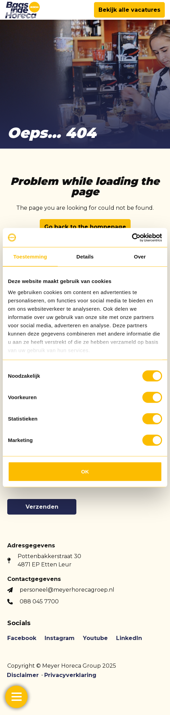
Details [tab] (85, 257)
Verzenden (42, 507)
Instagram (60, 638)
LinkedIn (129, 638)
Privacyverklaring (70, 675)
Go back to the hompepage (85, 227)
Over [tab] (140, 257)
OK (85, 471)
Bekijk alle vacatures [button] (129, 10)
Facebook (21, 638)
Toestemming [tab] (30, 257)
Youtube (95, 638)
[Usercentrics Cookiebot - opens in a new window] (132, 237)
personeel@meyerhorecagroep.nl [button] (67, 589)
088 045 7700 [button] (39, 601)
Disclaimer (23, 675)
